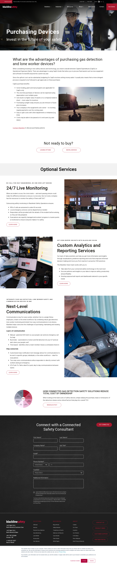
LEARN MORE (13, 224)
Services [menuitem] (35, 527)
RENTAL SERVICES (71, 150)
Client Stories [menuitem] (56, 538)
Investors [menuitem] (75, 530)
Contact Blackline (19, 128)
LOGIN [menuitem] (95, 1)
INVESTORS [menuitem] (82, 1)
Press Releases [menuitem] (76, 538)
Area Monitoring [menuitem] (37, 533)
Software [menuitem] (35, 524)
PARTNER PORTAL (100, 539)
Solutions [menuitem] (47, 7)
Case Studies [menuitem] (56, 535)
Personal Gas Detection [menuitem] (39, 530)
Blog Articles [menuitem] (56, 524)
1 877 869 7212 (10, 525)
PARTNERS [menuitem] (89, 1)
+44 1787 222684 (11, 535)
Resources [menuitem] (70, 7)
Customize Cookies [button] (75, 560)
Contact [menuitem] (101, 7)
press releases (8, 1)
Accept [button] (84, 560)
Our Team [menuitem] (75, 527)
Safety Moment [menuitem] (56, 527)
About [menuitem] (81, 7)
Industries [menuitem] (58, 7)
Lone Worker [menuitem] (36, 535)
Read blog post (52, 405)
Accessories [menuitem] (36, 538)
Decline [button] (92, 560)
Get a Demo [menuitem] (111, 7)
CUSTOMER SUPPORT (101, 534)
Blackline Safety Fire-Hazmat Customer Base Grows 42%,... (25, 1)
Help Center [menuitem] (91, 7)
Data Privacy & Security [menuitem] (78, 541)
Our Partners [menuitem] (76, 533)
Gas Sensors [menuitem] (36, 541)
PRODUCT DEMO (100, 528)
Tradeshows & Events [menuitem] (58, 530)
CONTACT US (100, 522)
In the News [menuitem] (76, 535)
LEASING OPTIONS (45, 150)
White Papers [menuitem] (56, 541)
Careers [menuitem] (75, 524)
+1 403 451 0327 (11, 540)
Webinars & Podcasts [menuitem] (58, 533)
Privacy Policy (62, 552)
